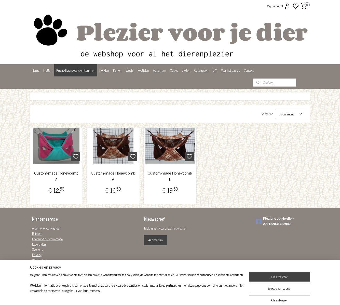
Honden (104, 70)
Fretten (47, 70)
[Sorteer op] (291, 114)
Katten (117, 70)
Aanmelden (155, 240)
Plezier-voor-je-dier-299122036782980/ (275, 221)
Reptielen (143, 70)
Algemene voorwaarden (46, 228)
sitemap (187, 295)
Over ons (37, 249)
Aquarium (159, 70)
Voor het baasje (230, 70)
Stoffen (186, 70)
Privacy (37, 254)
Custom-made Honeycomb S (56, 176)
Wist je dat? (39, 260)
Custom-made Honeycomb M (113, 176)
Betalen (37, 233)
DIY (214, 70)
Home (35, 70)
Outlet (174, 70)
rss (194, 295)
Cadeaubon (201, 70)
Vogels (129, 70)
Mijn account (278, 6)
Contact (249, 70)
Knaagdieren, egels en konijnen (75, 70)
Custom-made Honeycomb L (170, 176)
